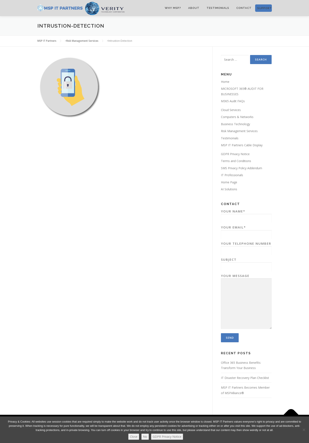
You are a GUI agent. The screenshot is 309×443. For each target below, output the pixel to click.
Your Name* (246, 215)
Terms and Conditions (236, 161)
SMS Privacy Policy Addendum (241, 168)
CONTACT (244, 7)
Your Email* (246, 231)
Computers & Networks (237, 117)
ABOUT (193, 7)
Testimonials (218, 7)
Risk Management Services (239, 131)
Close (133, 437)
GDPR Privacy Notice (235, 154)
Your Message (246, 302)
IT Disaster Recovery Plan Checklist (245, 378)
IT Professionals (232, 175)
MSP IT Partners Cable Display (242, 145)
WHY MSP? (173, 7)
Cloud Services (231, 110)
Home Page (229, 182)
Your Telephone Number (246, 247)
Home (225, 82)
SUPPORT (264, 8)
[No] (304, 430)
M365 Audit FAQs (233, 101)
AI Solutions (229, 189)
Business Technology (235, 124)
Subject (246, 263)
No (145, 437)
